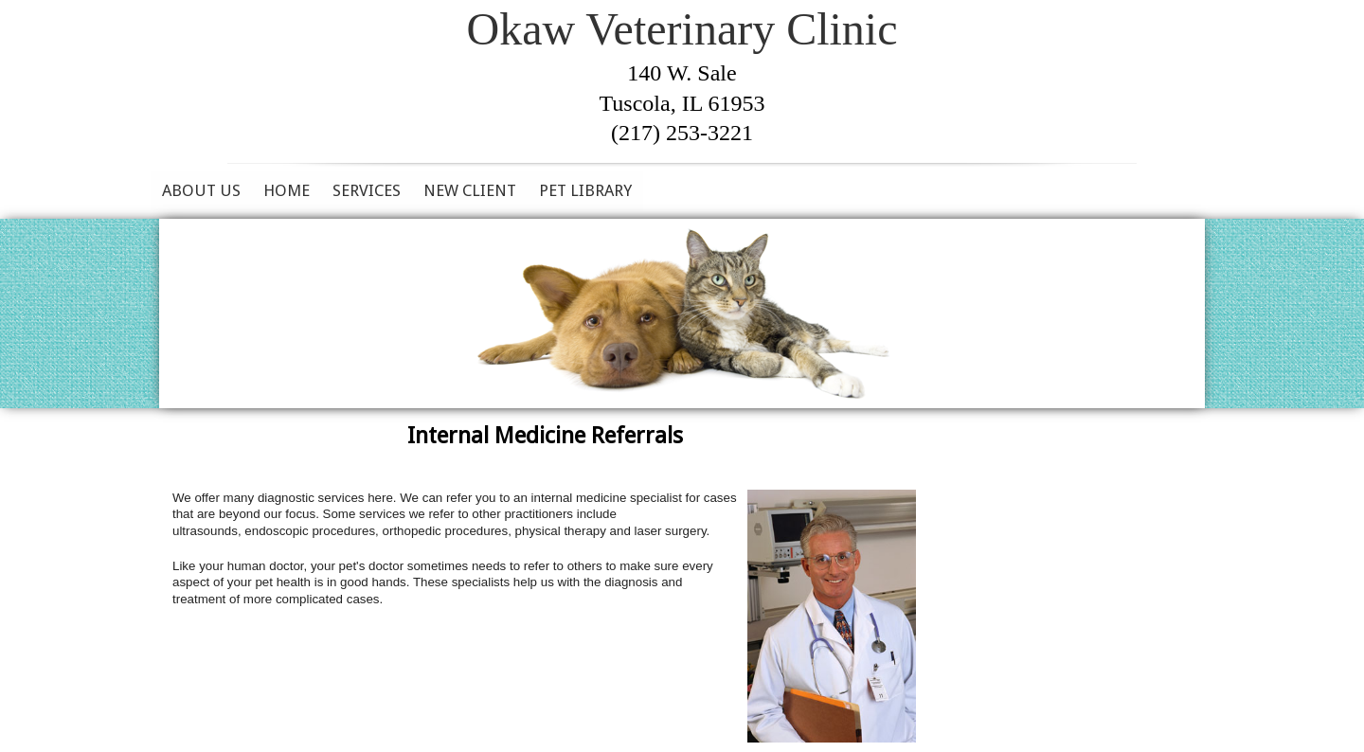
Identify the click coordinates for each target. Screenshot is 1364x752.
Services (366, 190)
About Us (201, 190)
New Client (469, 190)
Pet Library (585, 190)
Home (286, 190)
